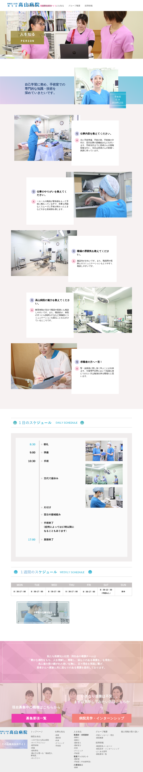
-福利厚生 (34, 750)
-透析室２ (77, 745)
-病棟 (57, 735)
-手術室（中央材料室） (83, 762)
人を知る (78, 732)
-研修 (33, 748)
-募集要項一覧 (101, 754)
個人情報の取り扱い (130, 732)
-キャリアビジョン (38, 743)
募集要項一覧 (107, 5)
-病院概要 (99, 738)
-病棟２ (77, 740)
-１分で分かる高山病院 (40, 740)
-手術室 (58, 746)
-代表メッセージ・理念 (105, 735)
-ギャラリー (35, 758)
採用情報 (100, 743)
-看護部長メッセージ (104, 746)
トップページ (37, 732)
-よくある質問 (101, 751)
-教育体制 (34, 745)
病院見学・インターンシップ (101, 718)
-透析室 (58, 738)
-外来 (57, 740)
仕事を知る (60, 732)
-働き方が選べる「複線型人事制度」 (41, 754)
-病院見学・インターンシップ (107, 749)
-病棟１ (77, 737)
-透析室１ (77, 743)
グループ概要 (102, 732)
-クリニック (59, 743)
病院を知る (36, 736)
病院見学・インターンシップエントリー (130, 5)
